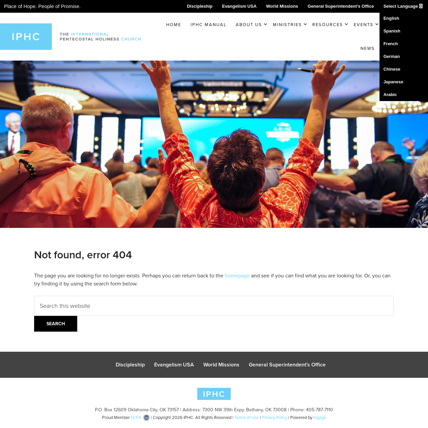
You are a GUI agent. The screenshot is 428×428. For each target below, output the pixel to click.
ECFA (136, 417)
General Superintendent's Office (341, 6)
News (367, 48)
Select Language (403, 6)
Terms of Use (246, 417)
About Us (249, 24)
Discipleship (200, 6)
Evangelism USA (239, 6)
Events (363, 24)
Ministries (287, 24)
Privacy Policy (274, 417)
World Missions (282, 6)
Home (173, 24)
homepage (237, 275)
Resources (327, 24)
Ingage (319, 417)
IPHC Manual (209, 24)
